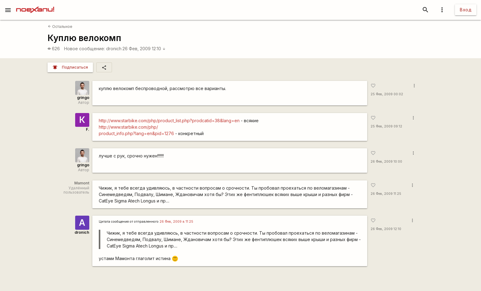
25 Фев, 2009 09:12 (386, 126)
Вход (465, 9)
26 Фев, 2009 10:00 (386, 162)
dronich (113, 48)
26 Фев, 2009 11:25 (386, 194)
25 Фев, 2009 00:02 (387, 94)
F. (87, 129)
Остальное (60, 26)
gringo (83, 97)
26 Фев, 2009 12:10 (144, 48)
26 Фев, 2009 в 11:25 (176, 222)
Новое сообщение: (84, 48)
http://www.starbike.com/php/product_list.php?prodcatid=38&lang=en (169, 120)
